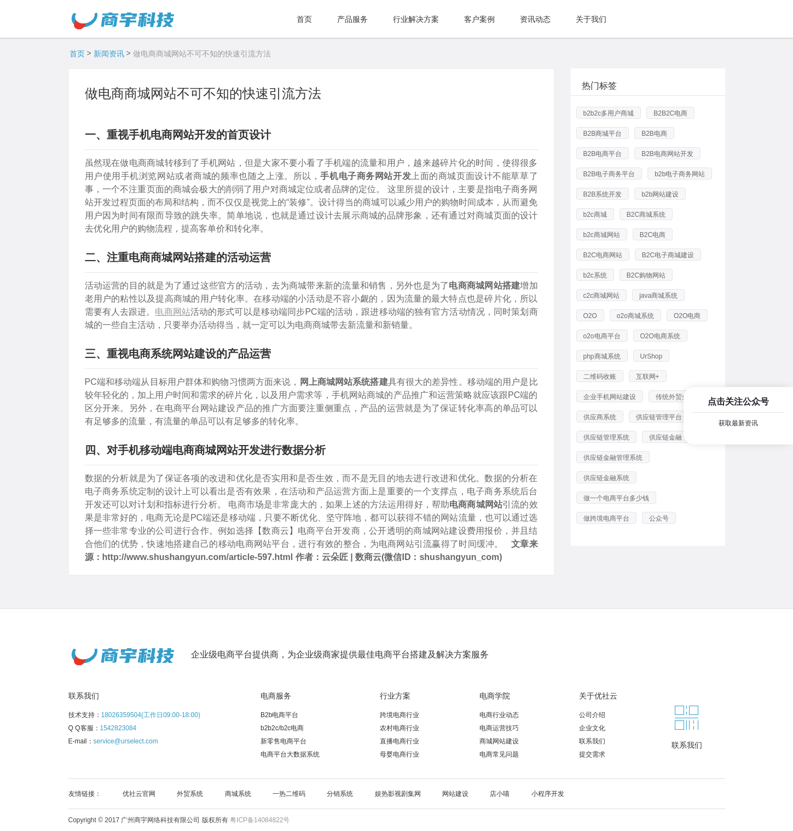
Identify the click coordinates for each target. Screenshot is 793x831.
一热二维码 (289, 794)
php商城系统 (602, 356)
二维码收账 (599, 376)
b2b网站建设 (660, 194)
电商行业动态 (499, 715)
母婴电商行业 (399, 754)
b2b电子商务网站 (680, 174)
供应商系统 (599, 417)
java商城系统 (658, 295)
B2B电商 (654, 133)
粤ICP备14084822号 (260, 820)
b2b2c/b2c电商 (282, 728)
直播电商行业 (399, 741)
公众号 (659, 518)
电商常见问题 (499, 754)
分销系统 (340, 794)
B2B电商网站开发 (667, 154)
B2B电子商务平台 (609, 174)
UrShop (651, 356)
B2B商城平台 (602, 133)
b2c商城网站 (601, 235)
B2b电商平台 (279, 715)
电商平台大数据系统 (290, 754)
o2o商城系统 (635, 316)
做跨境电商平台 (606, 518)
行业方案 (395, 695)
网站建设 (455, 794)
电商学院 (494, 695)
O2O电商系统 (660, 336)
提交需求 (592, 754)
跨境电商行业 (399, 715)
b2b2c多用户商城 (608, 113)
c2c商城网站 (601, 295)
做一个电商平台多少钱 (616, 498)
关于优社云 (598, 695)
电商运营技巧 (499, 728)
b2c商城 (595, 214)
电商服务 (276, 695)
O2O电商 (687, 316)
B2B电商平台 (602, 154)
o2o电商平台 (602, 336)
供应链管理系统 (606, 437)
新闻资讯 (109, 53)
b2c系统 (595, 275)
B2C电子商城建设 (668, 255)
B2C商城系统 (646, 214)
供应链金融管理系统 (612, 457)
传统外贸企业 (675, 397)
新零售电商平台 (283, 741)
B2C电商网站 (602, 255)
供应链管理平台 (659, 417)
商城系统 (238, 794)
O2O (590, 316)
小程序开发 (547, 794)
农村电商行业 (399, 728)
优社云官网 (139, 794)
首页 (77, 53)
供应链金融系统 (606, 478)
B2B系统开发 (602, 194)
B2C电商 (652, 235)
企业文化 (592, 728)
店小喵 (500, 794)
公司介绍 (592, 715)
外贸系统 (190, 794)
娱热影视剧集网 (398, 794)
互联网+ (647, 376)
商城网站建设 (499, 741)
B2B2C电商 (670, 113)
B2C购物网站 (646, 275)
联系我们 (83, 695)
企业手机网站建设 (609, 397)
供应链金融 (665, 437)
